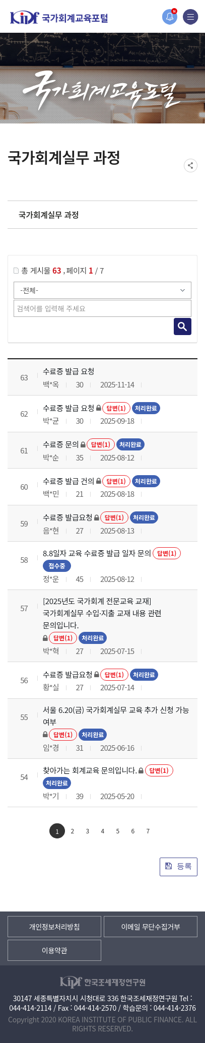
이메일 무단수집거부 (150, 927)
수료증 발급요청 (67, 517)
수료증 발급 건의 (68, 481)
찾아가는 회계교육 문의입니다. (90, 770)
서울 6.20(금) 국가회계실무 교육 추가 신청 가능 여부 (116, 715)
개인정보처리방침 (54, 927)
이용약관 (54, 950)
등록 (178, 866)
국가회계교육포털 (59, 17)
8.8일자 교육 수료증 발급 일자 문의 (97, 553)
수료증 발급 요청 (68, 371)
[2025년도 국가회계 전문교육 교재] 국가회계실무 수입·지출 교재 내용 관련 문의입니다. (102, 613)
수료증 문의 (61, 444)
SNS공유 (190, 165)
